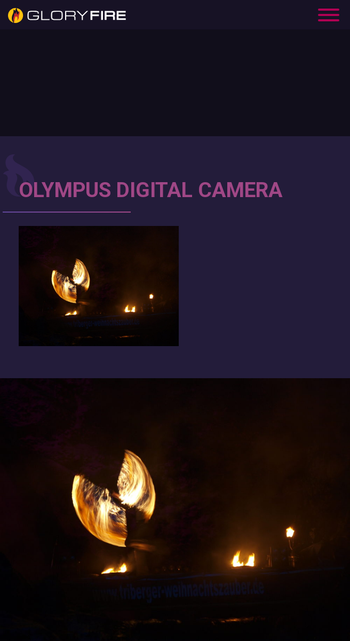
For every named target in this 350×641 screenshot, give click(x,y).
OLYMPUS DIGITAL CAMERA (151, 190)
